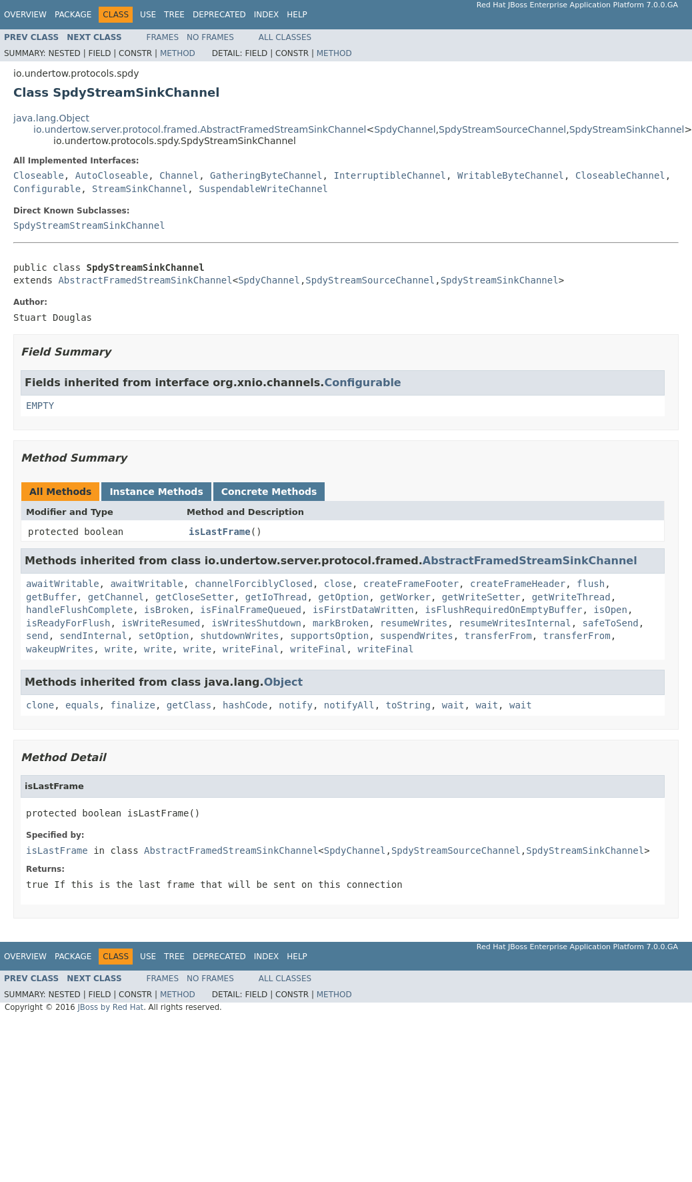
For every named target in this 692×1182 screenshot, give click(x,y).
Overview (25, 14)
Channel (179, 175)
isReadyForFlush (68, 623)
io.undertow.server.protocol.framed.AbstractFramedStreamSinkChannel (199, 129)
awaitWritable (62, 583)
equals (82, 705)
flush (591, 583)
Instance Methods (156, 491)
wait (453, 705)
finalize (132, 705)
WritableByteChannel (510, 175)
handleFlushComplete (79, 609)
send (37, 635)
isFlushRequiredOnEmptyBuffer (503, 609)
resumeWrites (413, 623)
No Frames (210, 37)
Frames (163, 37)
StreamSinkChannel (139, 188)
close (338, 583)
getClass (189, 705)
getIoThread (276, 597)
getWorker (405, 597)
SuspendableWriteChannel (263, 188)
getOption (343, 597)
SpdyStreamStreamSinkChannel (89, 225)
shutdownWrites (239, 635)
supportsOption (329, 635)
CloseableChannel (620, 175)
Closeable (38, 175)
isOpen (610, 609)
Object (283, 682)
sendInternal (93, 635)
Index (266, 14)
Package (73, 14)
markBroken (341, 623)
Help (297, 14)
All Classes (285, 37)
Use (148, 14)
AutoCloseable (112, 175)
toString (408, 705)
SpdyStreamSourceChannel (502, 129)
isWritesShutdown (256, 623)
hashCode (245, 705)
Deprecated (219, 14)
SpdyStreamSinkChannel (627, 129)
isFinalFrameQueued (250, 609)
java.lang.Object (51, 118)
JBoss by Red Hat (110, 1007)
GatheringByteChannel (266, 175)
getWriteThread (571, 597)
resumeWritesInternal (515, 623)
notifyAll (349, 705)
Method (177, 53)
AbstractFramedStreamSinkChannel (145, 280)
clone (40, 705)
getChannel (116, 597)
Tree (174, 14)
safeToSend (611, 623)
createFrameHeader (517, 583)
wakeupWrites (59, 649)
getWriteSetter (481, 597)
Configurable (47, 188)
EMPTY (40, 405)
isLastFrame (220, 531)
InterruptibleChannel (389, 175)
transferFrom (498, 635)
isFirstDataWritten (363, 609)
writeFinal (251, 649)
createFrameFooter (411, 583)
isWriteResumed (160, 623)
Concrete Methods (269, 491)
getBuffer (51, 597)
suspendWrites (416, 635)
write (119, 649)
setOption (164, 635)
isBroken (166, 609)
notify (296, 705)
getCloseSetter (194, 597)
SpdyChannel (404, 129)
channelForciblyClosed (254, 583)
